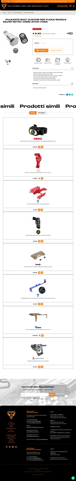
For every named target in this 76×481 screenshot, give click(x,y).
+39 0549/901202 (33, 419)
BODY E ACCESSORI (29, 12)
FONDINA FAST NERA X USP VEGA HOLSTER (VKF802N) (38, 235)
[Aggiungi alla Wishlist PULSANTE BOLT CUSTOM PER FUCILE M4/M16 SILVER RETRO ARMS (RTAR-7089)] (56, 50)
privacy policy (36, 398)
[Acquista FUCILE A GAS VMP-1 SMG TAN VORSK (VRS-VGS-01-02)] (39, 335)
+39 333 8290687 (36, 421)
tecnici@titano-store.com (33, 431)
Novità (33, 113)
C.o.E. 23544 (38, 470)
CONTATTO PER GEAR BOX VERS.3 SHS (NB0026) (38, 204)
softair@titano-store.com (29, 1)
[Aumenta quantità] (45, 43)
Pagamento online (11, 438)
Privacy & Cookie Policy (33, 468)
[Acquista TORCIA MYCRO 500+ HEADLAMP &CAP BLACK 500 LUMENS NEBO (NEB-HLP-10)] (39, 147)
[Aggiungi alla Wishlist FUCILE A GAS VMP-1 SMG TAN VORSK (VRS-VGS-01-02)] (42, 335)
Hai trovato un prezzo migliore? (49, 33)
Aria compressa (16, 6)
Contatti (11, 439)
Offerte (46, 6)
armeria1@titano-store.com (36, 459)
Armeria (24, 6)
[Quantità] (42, 43)
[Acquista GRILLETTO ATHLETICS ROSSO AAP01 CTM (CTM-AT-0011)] (39, 178)
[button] (73, 1)
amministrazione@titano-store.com (61, 1)
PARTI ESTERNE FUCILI (17, 12)
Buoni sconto (11, 431)
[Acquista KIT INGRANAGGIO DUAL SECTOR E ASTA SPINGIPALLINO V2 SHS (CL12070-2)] (39, 304)
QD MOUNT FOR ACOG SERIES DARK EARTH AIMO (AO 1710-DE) (38, 266)
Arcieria (29, 6)
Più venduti (41, 113)
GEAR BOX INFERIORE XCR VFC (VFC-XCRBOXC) (38, 361)
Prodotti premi (11, 436)
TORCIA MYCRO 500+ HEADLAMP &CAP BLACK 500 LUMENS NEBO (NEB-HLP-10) (38, 141)
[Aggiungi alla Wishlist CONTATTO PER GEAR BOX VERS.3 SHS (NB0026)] (42, 210)
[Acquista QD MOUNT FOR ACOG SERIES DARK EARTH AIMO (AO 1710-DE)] (39, 273)
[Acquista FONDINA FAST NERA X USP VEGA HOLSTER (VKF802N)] (39, 241)
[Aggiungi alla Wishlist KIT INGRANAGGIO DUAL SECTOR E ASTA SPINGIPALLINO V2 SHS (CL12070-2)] (42, 304)
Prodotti (4, 12)
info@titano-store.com (35, 422)
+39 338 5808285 (36, 458)
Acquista (41, 50)
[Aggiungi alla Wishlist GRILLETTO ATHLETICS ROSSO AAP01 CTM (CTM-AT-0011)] (42, 178)
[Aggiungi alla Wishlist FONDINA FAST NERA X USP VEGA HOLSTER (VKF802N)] (42, 241)
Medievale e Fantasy (37, 6)
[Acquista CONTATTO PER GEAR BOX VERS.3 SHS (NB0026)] (39, 210)
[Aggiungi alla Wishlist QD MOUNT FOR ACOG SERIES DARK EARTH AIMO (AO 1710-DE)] (42, 273)
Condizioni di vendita (11, 435)
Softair (10, 6)
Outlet (11, 429)
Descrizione (53, 68)
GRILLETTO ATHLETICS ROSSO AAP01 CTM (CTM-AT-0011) (38, 172)
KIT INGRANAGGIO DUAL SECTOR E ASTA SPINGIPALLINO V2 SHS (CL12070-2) (38, 298)
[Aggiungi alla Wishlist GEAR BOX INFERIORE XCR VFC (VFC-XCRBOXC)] (42, 367)
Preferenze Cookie (44, 468)
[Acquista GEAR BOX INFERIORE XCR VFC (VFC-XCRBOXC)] (39, 367)
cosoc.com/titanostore (42, 439)
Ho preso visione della (30, 398)
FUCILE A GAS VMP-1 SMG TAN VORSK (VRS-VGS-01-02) (38, 329)
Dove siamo (11, 441)
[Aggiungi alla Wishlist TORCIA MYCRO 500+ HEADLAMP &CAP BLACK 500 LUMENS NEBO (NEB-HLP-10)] (42, 147)
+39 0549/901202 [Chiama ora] (45, 1)
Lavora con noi (11, 442)
